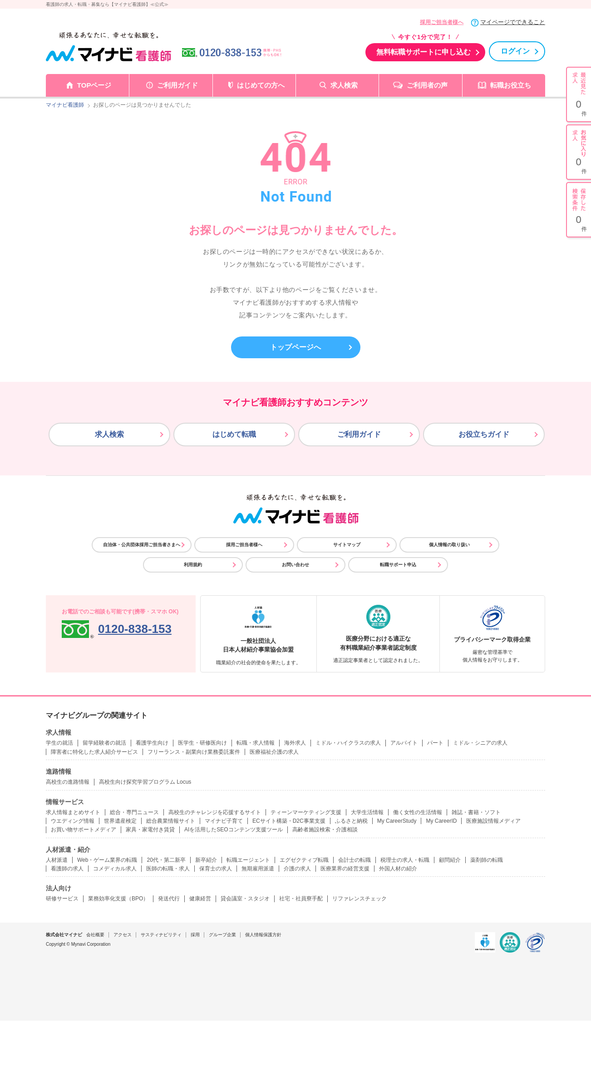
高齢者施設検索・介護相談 (325, 829)
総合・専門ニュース (134, 812)
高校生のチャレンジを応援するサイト (214, 812)
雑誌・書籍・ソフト (476, 812)
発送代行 (169, 898)
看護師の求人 (67, 868)
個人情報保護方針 (263, 934)
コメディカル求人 (115, 868)
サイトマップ (346, 544)
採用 (195, 934)
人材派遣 (57, 860)
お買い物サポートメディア (83, 829)
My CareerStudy (397, 821)
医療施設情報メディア (493, 821)
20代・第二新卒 (166, 860)
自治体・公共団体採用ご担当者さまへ (141, 544)
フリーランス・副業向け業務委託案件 (194, 752)
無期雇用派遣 (257, 868)
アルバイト (404, 743)
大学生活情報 (367, 812)
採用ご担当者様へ (441, 22)
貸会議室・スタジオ (245, 898)
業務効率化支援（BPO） (118, 898)
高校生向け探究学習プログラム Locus (145, 782)
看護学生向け (152, 743)
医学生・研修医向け (202, 743)
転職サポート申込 (398, 564)
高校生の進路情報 (67, 782)
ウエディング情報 (72, 821)
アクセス (122, 934)
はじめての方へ (261, 85)
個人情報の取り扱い (449, 544)
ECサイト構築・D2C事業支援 (288, 821)
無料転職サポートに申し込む (423, 52)
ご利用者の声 (427, 85)
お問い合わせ (295, 564)
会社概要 (95, 934)
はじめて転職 (234, 434)
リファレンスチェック (359, 898)
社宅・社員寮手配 (301, 898)
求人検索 (344, 85)
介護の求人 (297, 868)
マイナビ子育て (224, 821)
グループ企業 (222, 934)
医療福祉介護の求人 (274, 752)
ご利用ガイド (177, 85)
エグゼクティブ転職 (304, 860)
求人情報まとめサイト (73, 812)
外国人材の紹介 (398, 868)
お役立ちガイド (483, 434)
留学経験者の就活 (104, 743)
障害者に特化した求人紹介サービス (94, 752)
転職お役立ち (510, 85)
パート (435, 743)
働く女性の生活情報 (417, 812)
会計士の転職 (354, 860)
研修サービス (62, 898)
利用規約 (193, 564)
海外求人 (295, 743)
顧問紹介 (450, 860)
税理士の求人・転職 (404, 860)
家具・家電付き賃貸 (150, 829)
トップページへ (295, 347)
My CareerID (441, 821)
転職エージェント (248, 860)
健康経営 (200, 898)
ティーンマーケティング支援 (306, 812)
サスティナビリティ (161, 934)
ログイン (515, 51)
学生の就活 (59, 743)
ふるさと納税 (351, 821)
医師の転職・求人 (168, 868)
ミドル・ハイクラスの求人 (348, 743)
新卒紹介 (206, 860)
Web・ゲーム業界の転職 (107, 860)
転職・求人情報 (255, 743)
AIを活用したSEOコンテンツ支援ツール (233, 829)
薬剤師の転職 (486, 860)
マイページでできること (512, 22)
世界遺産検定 (120, 821)
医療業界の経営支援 (344, 868)
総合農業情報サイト (170, 821)
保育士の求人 (215, 868)
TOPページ (94, 85)
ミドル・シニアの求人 (480, 743)
